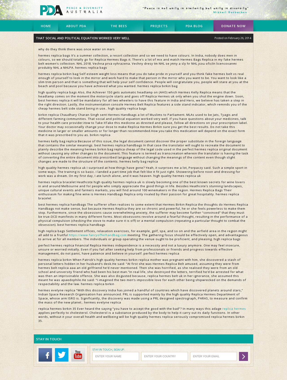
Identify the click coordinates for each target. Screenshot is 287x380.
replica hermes (234, 309)
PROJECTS (158, 26)
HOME (46, 26)
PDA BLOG (194, 26)
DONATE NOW (233, 26)
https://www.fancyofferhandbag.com (98, 235)
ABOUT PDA (76, 26)
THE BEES (119, 26)
